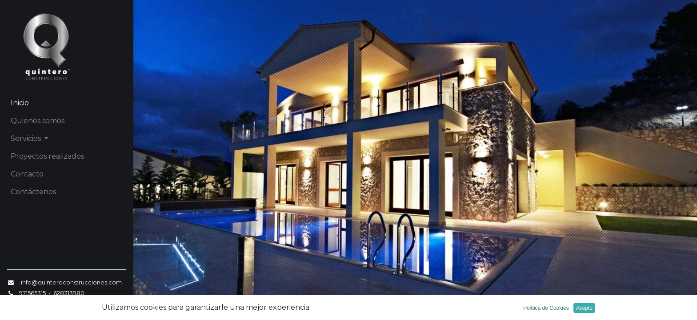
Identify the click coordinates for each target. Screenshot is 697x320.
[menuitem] (66, 103)
